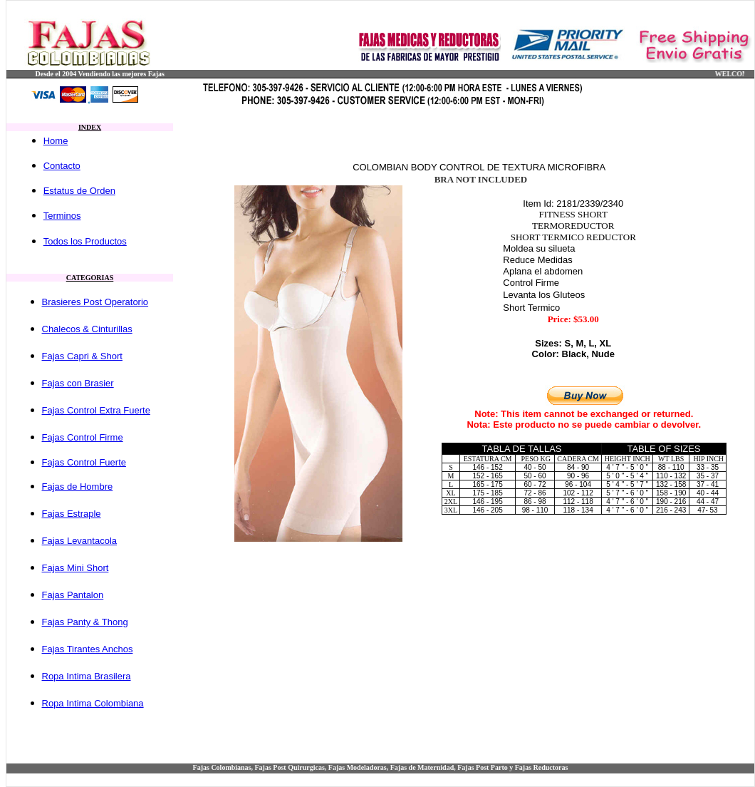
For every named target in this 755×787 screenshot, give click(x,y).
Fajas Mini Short (75, 567)
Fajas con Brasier (78, 383)
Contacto (61, 165)
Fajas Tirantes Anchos (87, 649)
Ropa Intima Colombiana (93, 703)
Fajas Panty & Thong (85, 622)
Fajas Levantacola (80, 540)
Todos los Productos (85, 241)
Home (55, 140)
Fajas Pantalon (73, 595)
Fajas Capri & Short (82, 356)
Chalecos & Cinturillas (87, 329)
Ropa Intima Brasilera (86, 676)
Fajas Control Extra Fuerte (96, 410)
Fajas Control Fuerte (84, 462)
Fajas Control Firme (82, 437)
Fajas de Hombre (77, 486)
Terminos (62, 215)
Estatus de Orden (79, 190)
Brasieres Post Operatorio (95, 302)
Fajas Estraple (71, 513)
